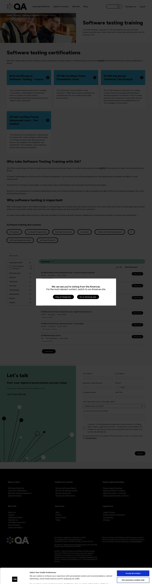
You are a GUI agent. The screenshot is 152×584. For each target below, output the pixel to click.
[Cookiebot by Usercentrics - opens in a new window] (15, 579)
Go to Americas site (88, 297)
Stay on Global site (63, 297)
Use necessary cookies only (133, 566)
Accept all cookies (133, 560)
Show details (35, 579)
